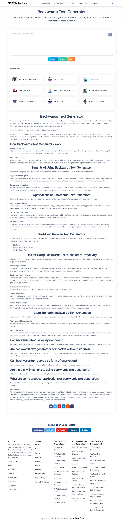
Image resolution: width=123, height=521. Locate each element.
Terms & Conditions (42, 482)
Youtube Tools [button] (46, 3)
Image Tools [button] (83, 3)
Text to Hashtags (60, 467)
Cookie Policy (40, 478)
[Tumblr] (72, 406)
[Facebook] (51, 406)
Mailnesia (11, 473)
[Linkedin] (63, 406)
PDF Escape (12, 477)
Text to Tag (58, 478)
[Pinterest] (59, 406)
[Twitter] (55, 406)
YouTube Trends (59, 502)
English (95, 3)
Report (37, 449)
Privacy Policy (40, 474)
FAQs (37, 445)
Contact (38, 457)
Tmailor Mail (12, 490)
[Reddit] (68, 406)
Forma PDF (12, 482)
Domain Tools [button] (59, 3)
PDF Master (12, 486)
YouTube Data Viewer (79, 447)
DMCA (37, 465)
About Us (38, 461)
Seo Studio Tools (77, 518)
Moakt (10, 465)
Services (38, 453)
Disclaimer (39, 470)
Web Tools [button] (71, 3)
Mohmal (11, 469)
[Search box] (113, 3)
